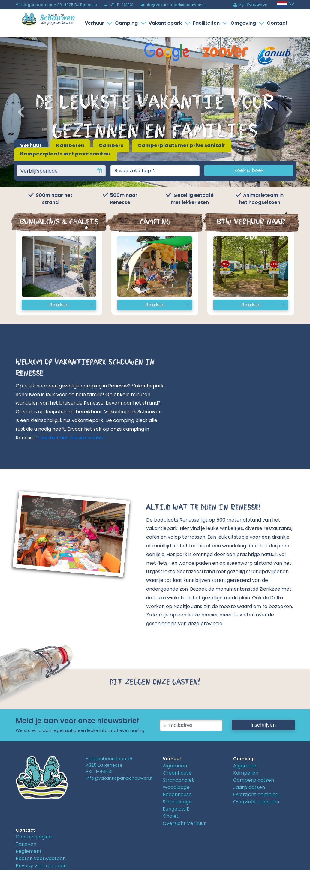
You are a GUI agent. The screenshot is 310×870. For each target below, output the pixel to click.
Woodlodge (176, 787)
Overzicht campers (256, 801)
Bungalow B (176, 808)
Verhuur (96, 23)
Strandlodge (177, 801)
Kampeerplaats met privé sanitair (65, 153)
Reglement (29, 851)
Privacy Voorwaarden (41, 865)
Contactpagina (34, 836)
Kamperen (70, 145)
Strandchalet (178, 780)
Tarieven (26, 844)
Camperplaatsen (253, 780)
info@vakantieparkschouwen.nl (173, 4)
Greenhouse (177, 772)
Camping (127, 23)
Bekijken (58, 304)
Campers (111, 145)
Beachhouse (177, 794)
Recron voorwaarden (41, 858)
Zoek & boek (249, 170)
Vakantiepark (166, 23)
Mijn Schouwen (250, 4)
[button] (23, 112)
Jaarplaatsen (249, 787)
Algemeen (175, 765)
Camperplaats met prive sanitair (181, 145)
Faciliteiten (207, 23)
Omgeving (244, 23)
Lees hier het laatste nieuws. (71, 437)
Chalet (171, 816)
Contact (277, 23)
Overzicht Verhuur (184, 823)
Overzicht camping (255, 794)
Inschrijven (263, 724)
